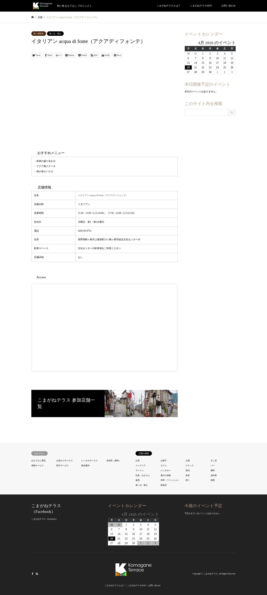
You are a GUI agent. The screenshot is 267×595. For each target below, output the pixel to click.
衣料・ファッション (170, 480)
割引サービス (62, 465)
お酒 (188, 460)
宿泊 (188, 470)
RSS (37, 574)
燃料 (213, 470)
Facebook (32, 574)
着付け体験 (166, 475)
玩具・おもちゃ (143, 475)
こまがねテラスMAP (201, 5)
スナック (190, 465)
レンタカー (166, 470)
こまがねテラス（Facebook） (44, 519)
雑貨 (213, 480)
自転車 (214, 475)
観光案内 (85, 465)
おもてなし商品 (38, 460)
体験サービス (37, 465)
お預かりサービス (64, 460)
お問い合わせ (228, 5)
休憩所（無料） (113, 460)
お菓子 (164, 460)
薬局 (138, 480)
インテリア (141, 465)
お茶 (138, 460)
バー (213, 465)
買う (188, 480)
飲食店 (164, 485)
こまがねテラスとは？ (168, 5)
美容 (188, 475)
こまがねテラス (210, 574)
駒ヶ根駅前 (39, 33)
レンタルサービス (89, 460)
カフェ (164, 465)
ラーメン (140, 470)
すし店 (214, 460)
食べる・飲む (55, 33)
